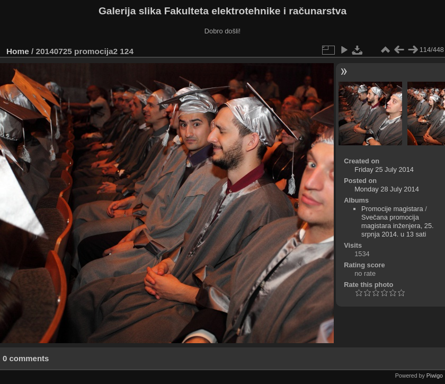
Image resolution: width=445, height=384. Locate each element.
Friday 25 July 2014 (384, 169)
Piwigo (434, 375)
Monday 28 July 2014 (386, 189)
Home (17, 51)
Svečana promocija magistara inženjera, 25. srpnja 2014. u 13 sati (397, 225)
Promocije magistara (392, 209)
